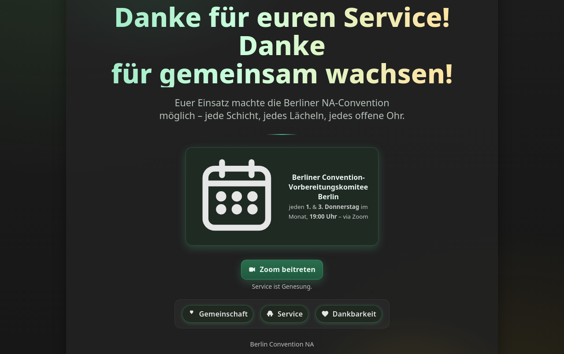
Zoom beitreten (282, 270)
